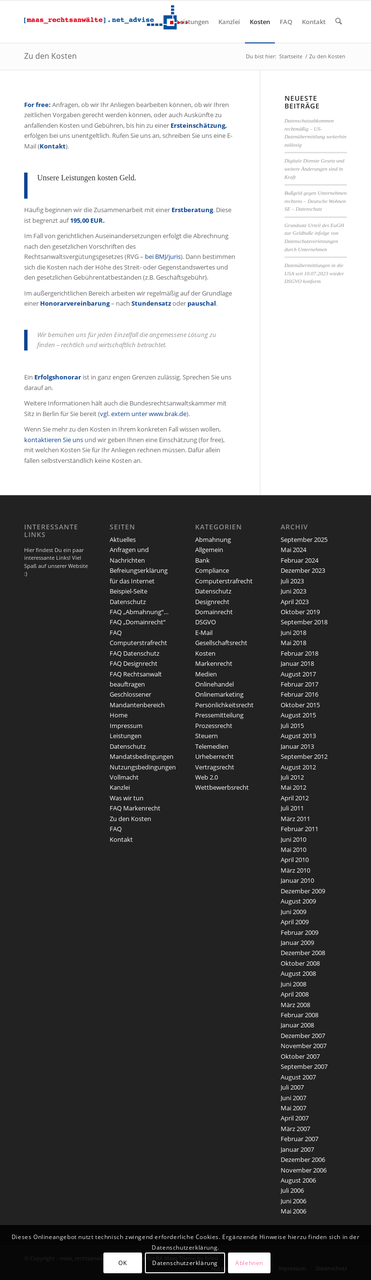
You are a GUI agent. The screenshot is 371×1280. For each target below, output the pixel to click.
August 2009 (298, 901)
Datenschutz (128, 601)
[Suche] (339, 21)
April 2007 (295, 1118)
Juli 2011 (292, 808)
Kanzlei (120, 787)
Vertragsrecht (214, 767)
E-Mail (204, 632)
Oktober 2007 (300, 1056)
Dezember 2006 (303, 1159)
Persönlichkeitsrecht (224, 705)
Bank (202, 560)
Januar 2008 (297, 1025)
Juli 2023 (292, 581)
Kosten (205, 653)
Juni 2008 (293, 984)
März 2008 (295, 1004)
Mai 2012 (293, 787)
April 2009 (295, 921)
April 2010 (295, 859)
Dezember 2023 (303, 570)
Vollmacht (124, 777)
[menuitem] (193, 21)
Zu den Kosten (50, 56)
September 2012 (304, 756)
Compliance (212, 570)
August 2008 (298, 973)
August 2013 (298, 735)
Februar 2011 (299, 828)
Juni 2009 (293, 911)
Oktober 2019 (300, 611)
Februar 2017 (299, 684)
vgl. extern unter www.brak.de (143, 413)
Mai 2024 (293, 549)
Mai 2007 (293, 1108)
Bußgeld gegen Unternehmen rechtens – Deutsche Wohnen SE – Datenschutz (316, 201)
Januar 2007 (297, 1149)
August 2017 (298, 674)
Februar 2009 (299, 932)
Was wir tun (126, 798)
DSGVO (205, 622)
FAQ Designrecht (133, 663)
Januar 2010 (297, 880)
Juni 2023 (293, 591)
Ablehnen (249, 1263)
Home (119, 715)
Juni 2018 (293, 632)
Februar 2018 (299, 653)
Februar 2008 (299, 1015)
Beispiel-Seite (128, 591)
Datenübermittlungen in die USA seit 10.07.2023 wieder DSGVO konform (314, 273)
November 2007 (304, 1045)
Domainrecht (214, 611)
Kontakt (121, 839)
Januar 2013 (297, 746)
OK (122, 1263)
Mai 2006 (293, 1211)
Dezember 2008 (303, 952)
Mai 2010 (293, 849)
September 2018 (304, 622)
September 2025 (304, 539)
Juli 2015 (292, 725)
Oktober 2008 (300, 963)
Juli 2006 (292, 1190)
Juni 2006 (293, 1201)
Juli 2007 (292, 1087)
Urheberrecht (214, 756)
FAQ (116, 828)
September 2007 (304, 1066)
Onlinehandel (214, 684)
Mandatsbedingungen (141, 756)
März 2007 (295, 1128)
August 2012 (298, 767)
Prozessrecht (213, 725)
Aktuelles (123, 539)
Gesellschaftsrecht (221, 642)
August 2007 (298, 1077)
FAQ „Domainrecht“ (138, 622)
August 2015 (298, 715)
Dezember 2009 (303, 891)
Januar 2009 (297, 942)
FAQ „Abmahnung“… (139, 611)
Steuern (206, 735)
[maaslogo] (106, 21)
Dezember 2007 (303, 1035)
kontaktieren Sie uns (53, 439)
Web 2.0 (206, 777)
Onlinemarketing (219, 694)
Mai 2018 (293, 642)
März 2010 (295, 870)
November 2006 (304, 1170)
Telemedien (211, 746)
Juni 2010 (293, 839)
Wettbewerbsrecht (222, 787)
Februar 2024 (299, 560)
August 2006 (298, 1180)
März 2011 (295, 818)
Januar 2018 (297, 663)
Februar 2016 (299, 694)
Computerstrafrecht (224, 581)
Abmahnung (213, 539)
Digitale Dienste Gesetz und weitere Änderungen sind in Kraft (314, 168)
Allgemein (209, 549)
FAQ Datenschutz (134, 653)
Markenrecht (213, 663)
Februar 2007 (299, 1138)
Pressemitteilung (219, 715)
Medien (206, 674)
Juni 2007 (293, 1097)
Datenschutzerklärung (185, 1263)
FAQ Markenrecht (135, 808)
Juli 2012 (292, 777)
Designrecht (212, 601)
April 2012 (295, 798)
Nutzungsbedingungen (143, 767)
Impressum (126, 725)
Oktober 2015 (300, 705)
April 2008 (295, 994)
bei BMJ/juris (163, 256)
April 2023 (295, 601)
